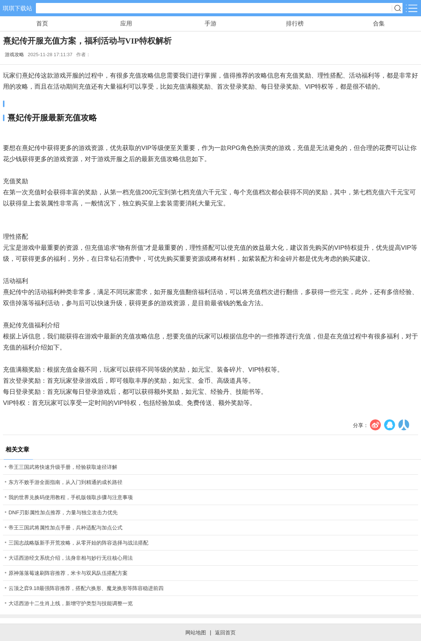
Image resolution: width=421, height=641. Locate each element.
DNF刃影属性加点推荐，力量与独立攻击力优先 (63, 512)
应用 (126, 23)
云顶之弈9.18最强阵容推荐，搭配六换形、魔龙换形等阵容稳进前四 (86, 588)
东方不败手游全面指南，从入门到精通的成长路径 (65, 482)
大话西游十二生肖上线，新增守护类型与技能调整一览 (71, 603)
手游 (210, 23)
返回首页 (225, 632)
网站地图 (195, 632)
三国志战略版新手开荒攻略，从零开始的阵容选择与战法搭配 (78, 543)
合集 (379, 23)
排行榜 (295, 23)
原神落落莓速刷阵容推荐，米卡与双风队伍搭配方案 (68, 573)
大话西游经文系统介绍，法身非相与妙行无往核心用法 (71, 558)
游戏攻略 (14, 54)
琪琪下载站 (17, 8)
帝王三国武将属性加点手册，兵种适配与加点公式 (65, 528)
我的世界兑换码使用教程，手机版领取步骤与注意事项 (71, 497)
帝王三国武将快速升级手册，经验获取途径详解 (63, 467)
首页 (42, 23)
